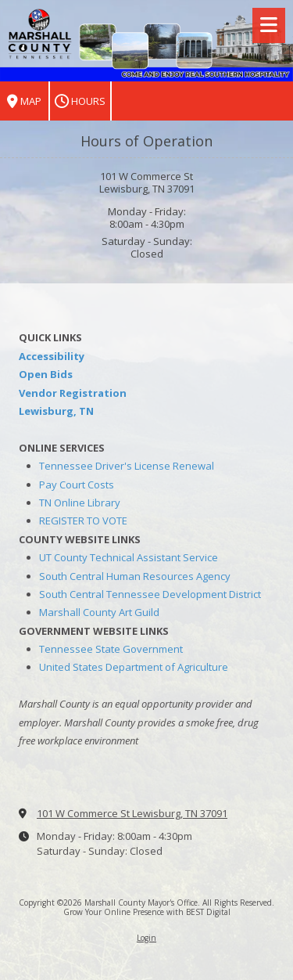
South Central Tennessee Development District (150, 594)
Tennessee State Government (111, 649)
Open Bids (46, 374)
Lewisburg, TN (56, 411)
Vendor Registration (73, 393)
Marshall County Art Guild (99, 612)
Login (146, 937)
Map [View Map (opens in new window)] (24, 101)
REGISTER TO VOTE (83, 520)
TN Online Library (79, 502)
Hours (80, 101)
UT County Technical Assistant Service (128, 557)
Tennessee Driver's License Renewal (126, 466)
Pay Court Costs (76, 484)
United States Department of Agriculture (133, 667)
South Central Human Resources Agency (134, 576)
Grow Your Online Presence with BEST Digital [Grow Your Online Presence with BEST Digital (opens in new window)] (146, 911)
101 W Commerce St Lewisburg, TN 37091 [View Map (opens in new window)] (132, 813)
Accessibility (51, 356)
